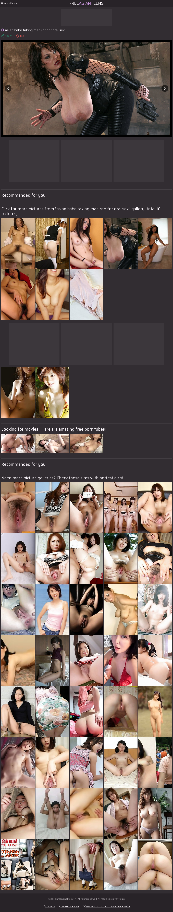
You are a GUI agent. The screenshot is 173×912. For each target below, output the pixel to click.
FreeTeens (86, 3)
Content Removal (69, 906)
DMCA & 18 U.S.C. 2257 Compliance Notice (106, 906)
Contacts (49, 906)
